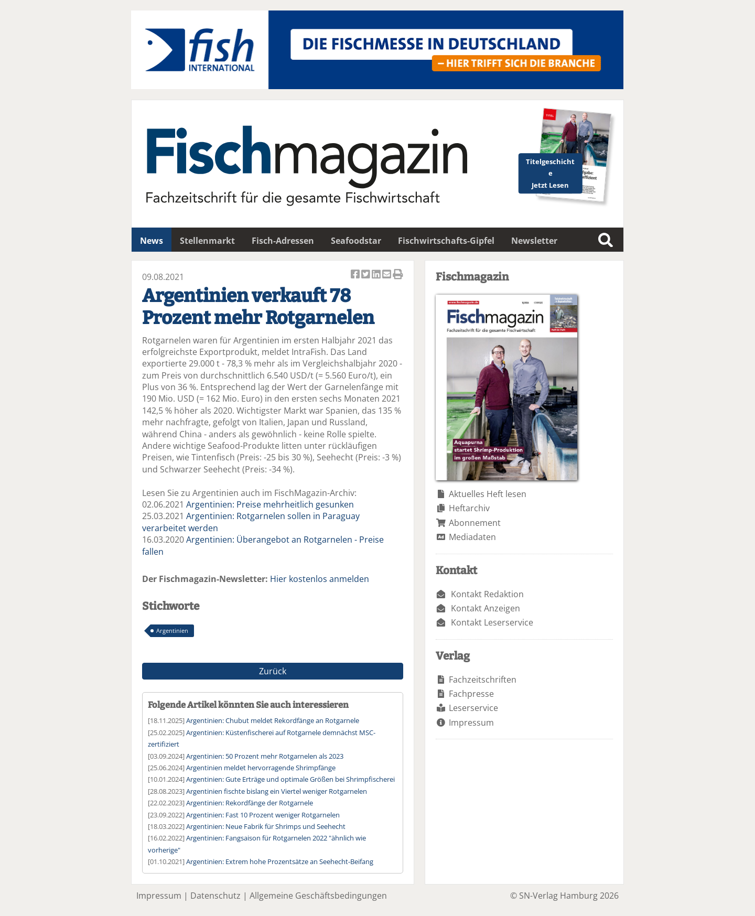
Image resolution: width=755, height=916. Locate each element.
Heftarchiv (469, 508)
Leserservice (473, 708)
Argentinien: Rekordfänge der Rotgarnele (249, 802)
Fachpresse (471, 693)
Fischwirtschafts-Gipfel (446, 240)
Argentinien (172, 630)
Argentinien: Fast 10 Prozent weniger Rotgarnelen (263, 815)
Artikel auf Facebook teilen (356, 275)
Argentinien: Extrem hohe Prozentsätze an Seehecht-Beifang (279, 861)
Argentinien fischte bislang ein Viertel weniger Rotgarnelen (276, 791)
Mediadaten (472, 537)
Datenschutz (215, 895)
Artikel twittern (366, 275)
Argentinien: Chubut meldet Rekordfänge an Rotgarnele (272, 720)
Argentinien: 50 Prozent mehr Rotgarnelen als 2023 (264, 756)
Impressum (471, 722)
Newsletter (534, 240)
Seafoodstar (356, 240)
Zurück (272, 671)
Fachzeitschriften (482, 679)
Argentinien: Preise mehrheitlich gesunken (270, 504)
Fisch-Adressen (283, 240)
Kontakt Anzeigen (485, 608)
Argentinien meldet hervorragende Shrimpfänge (261, 767)
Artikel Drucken (398, 275)
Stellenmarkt (207, 240)
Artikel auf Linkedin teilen (377, 275)
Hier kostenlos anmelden (319, 579)
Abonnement (475, 523)
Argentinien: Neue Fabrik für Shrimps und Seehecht (266, 826)
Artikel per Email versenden (387, 275)
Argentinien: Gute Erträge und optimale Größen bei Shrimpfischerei (290, 779)
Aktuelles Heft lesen (487, 494)
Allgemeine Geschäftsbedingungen (318, 895)
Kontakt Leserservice (492, 622)
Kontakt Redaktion (487, 594)
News (151, 240)
